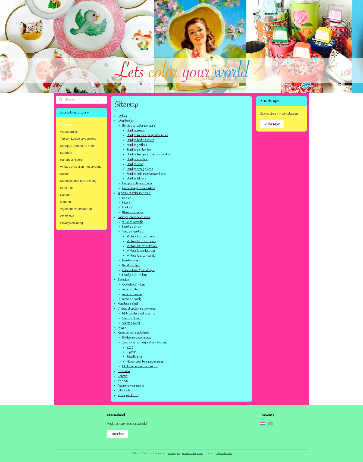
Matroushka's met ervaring (139, 314)
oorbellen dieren (132, 294)
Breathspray (135, 357)
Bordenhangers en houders (138, 188)
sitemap (171, 453)
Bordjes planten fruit (140, 150)
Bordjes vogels (135, 130)
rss (178, 453)
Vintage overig (131, 323)
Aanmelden (117, 434)
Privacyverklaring (129, 395)
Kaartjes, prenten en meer (134, 217)
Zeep (130, 347)
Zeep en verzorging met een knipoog (144, 343)
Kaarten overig (131, 261)
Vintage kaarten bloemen (142, 246)
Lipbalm (131, 352)
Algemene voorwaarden (132, 386)
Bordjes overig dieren (140, 169)
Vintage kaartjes (132, 232)
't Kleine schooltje (132, 222)
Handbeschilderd (128, 304)
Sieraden (123, 280)
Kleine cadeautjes (132, 212)
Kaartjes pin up (131, 227)
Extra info (124, 371)
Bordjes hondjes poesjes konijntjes (147, 135)
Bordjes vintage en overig (137, 183)
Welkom (123, 116)
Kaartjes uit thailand (134, 275)
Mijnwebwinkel (224, 453)
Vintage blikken (131, 319)
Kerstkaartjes (131, 265)
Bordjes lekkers (136, 179)
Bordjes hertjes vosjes (140, 140)
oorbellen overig (131, 299)
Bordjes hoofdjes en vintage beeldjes (148, 155)
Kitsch (126, 203)
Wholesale (124, 391)
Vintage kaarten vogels (141, 256)
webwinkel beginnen (192, 453)
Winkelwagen (271, 124)
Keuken (126, 198)
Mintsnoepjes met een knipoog (140, 366)
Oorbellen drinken (133, 285)
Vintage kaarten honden (141, 237)
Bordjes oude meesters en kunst (146, 174)
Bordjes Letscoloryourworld (139, 126)
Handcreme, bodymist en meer (145, 362)
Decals (122, 328)
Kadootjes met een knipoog (133, 333)
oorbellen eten (130, 290)
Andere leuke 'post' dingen (138, 270)
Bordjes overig (135, 164)
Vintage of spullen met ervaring (137, 309)
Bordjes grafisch (137, 145)
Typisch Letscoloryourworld (134, 193)
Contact (123, 376)
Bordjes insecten (137, 159)
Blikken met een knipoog (136, 338)
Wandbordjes (126, 121)
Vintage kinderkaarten (141, 251)
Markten (123, 381)
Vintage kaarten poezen (141, 241)
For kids (127, 208)
